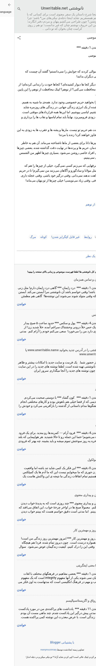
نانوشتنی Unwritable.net (48, 8)
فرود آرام (87, 424)
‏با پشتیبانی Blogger (48, 642)
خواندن (7, 304)
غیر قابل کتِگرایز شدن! (51, 237)
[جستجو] (5, 9)
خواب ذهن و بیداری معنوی (76, 495)
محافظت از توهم (82, 204)
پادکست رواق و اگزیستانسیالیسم (72, 600)
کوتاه (29, 237)
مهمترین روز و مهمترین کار (76, 530)
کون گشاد (87, 389)
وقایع (88, 243)
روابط (73, 237)
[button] (5, 38)
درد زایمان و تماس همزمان (76, 279)
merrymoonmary (34, 649)
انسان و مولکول (83, 460)
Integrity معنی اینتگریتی (77, 565)
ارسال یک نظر (81, 256)
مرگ (19, 237)
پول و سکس (85, 315)
